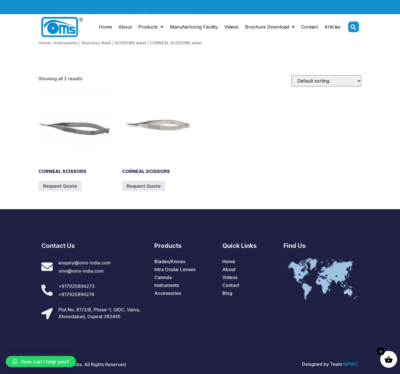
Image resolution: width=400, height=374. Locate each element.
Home (105, 28)
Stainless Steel (96, 43)
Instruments (66, 43)
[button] (41, 361)
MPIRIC (351, 364)
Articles (332, 28)
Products (150, 28)
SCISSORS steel (130, 43)
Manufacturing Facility (194, 28)
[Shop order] (326, 81)
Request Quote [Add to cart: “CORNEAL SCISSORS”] (60, 186)
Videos (231, 28)
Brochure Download (270, 28)
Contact (309, 28)
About (125, 28)
